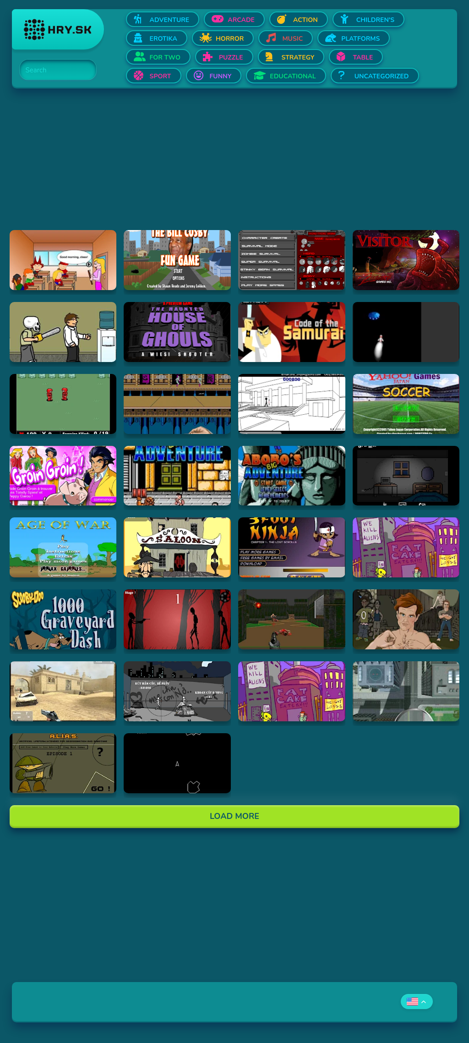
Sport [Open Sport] (160, 76)
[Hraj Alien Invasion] (406, 332)
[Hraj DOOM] (291, 619)
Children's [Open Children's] (375, 20)
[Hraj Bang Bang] (177, 691)
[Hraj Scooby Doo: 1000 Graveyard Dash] (63, 619)
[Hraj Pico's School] (63, 260)
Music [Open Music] (292, 38)
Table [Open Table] (363, 57)
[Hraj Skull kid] (63, 332)
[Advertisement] (235, 166)
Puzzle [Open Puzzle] (231, 57)
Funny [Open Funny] (221, 76)
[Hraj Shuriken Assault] (177, 404)
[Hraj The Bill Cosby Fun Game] (177, 260)
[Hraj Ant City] (406, 691)
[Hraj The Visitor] (406, 260)
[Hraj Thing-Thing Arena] (291, 260)
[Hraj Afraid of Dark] (406, 476)
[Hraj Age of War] (63, 547)
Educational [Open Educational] (293, 76)
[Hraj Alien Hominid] (406, 547)
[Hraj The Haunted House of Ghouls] (177, 332)
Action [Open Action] (305, 20)
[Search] (53, 70)
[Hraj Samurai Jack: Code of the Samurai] (291, 332)
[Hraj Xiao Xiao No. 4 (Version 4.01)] (291, 404)
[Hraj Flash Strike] (63, 691)
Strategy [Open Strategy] (298, 57)
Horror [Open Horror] (230, 38)
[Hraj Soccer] (406, 404)
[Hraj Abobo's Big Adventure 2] (291, 476)
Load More (234, 816)
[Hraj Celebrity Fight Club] (406, 619)
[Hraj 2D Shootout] (177, 547)
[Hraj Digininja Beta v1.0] (63, 404)
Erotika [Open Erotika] (163, 38)
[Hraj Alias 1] (63, 763)
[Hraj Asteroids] (177, 763)
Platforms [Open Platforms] (360, 38)
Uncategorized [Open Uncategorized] (381, 76)
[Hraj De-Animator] (177, 619)
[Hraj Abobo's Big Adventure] (177, 476)
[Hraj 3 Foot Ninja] (291, 547)
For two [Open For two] (165, 57)
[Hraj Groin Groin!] (63, 476)
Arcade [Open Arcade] (241, 20)
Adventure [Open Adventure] (170, 20)
